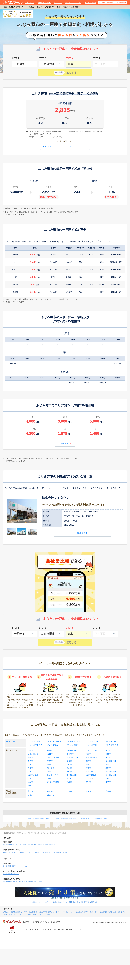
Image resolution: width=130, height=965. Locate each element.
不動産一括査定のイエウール (13, 7)
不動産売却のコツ (24, 852)
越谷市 (88, 761)
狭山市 (69, 764)
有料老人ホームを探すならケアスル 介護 (35, 914)
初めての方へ (29, 3)
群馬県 (69, 791)
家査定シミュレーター (73, 3)
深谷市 (50, 778)
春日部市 (70, 754)
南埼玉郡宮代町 (53, 782)
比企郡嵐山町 (110, 775)
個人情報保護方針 (83, 902)
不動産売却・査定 (33, 7)
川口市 (108, 754)
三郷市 (30, 782)
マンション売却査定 (22, 845)
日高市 (30, 778)
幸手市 (50, 764)
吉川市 (88, 782)
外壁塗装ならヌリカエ (11, 914)
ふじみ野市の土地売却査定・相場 (63, 819)
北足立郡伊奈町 (53, 757)
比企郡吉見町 (91, 775)
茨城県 (30, 791)
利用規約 (72, 902)
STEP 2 (42, 58)
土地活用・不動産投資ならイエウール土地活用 (20, 912)
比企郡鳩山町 (72, 775)
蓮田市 (30, 771)
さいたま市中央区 (35, 745)
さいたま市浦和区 (54, 741)
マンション (52, 146)
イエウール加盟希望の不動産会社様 (112, 3)
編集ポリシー (37, 902)
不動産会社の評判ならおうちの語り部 (112, 912)
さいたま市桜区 (111, 741)
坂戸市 (30, 764)
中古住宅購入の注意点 (36, 881)
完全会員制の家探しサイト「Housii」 (16, 866)
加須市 (88, 754)
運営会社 (94, 902)
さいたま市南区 (92, 745)
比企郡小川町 (110, 771)
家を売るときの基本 (10, 852)
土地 (78, 146)
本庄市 (108, 778)
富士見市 (70, 778)
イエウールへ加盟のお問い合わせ (55, 902)
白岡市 (108, 764)
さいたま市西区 (53, 745)
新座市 (108, 768)
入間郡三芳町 (72, 751)
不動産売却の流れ (44, 3)
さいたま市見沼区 (112, 745)
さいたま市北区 (92, 741)
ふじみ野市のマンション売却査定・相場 (92, 819)
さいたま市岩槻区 (35, 741)
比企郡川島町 (33, 775)
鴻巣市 (69, 761)
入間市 (108, 751)
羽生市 (50, 771)
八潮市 (69, 782)
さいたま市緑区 (73, 745)
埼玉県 (65, 7)
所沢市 (69, 768)
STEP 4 (96, 58)
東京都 (30, 795)
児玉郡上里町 (110, 761)
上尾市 (30, 751)
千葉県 (108, 791)
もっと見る (65, 443)
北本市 (108, 757)
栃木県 (50, 791)
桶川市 (50, 754)
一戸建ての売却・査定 (52, 7)
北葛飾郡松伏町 (92, 757)
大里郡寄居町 (33, 754)
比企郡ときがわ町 (54, 775)
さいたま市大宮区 (74, 741)
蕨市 (29, 785)
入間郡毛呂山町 (92, 751)
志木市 (88, 764)
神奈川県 (50, 795)
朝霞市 (50, 751)
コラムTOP (58, 3)
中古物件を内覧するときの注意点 (15, 881)
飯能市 (69, 771)
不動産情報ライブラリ (37, 212)
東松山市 (89, 771)
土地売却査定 (50, 845)
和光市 (108, 782)
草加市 (30, 768)
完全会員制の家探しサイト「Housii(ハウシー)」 (55, 912)
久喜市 (30, 761)
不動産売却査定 (8, 845)
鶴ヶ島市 (50, 768)
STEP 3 (69, 58)
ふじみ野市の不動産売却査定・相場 (36, 819)
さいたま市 (10, 741)
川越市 (30, 757)
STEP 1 (15, 58)
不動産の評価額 (62, 852)
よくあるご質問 (90, 3)
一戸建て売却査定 (37, 845)
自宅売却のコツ (38, 852)
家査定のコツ (50, 852)
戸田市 (88, 768)
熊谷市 (50, 761)
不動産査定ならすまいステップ (85, 912)
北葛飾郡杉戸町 (73, 757)
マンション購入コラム (11, 874)
